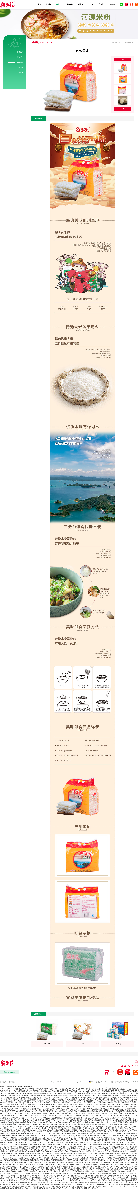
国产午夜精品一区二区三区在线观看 (127, 1093)
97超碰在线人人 (121, 1139)
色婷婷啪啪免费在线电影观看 (79, 1179)
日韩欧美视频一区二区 (11, 1115)
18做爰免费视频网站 (11, 1161)
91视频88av (128, 1164)
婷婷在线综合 (33, 1168)
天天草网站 (12, 1117)
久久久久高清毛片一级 (54, 1171)
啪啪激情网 (23, 1182)
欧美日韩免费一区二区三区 (108, 1173)
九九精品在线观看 (71, 1101)
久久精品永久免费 (81, 1092)
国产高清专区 (61, 1119)
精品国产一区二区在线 (82, 1180)
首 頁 (39, 4)
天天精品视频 (77, 1115)
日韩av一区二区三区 (84, 1142)
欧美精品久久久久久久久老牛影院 (99, 1179)
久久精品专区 (113, 1148)
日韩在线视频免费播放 (72, 1151)
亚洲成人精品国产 (35, 1170)
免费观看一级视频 (50, 1119)
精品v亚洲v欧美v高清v (93, 1093)
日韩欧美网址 (28, 1130)
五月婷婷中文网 (84, 1113)
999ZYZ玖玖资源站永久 (16, 1164)
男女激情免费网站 (41, 1093)
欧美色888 (91, 1101)
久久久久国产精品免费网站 (23, 1179)
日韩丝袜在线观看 (66, 1117)
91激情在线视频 (92, 1102)
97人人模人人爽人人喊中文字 (114, 1184)
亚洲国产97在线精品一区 (105, 1177)
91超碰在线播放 (96, 1159)
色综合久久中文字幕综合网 (28, 1157)
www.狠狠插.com (123, 1173)
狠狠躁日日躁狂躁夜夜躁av (81, 1159)
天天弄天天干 (98, 1150)
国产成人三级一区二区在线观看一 (47, 1113)
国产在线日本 (95, 1188)
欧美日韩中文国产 (46, 1097)
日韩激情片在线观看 (30, 1112)
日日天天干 (65, 1179)
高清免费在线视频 (10, 1124)
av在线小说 (27, 1102)
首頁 (116, 42)
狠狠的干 (100, 1135)
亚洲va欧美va (73, 1097)
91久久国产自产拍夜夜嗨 (88, 1135)
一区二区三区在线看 (14, 1144)
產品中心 (59, 4)
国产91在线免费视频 (87, 1124)
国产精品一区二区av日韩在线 (60, 1128)
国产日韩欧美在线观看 (109, 1180)
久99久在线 (105, 1142)
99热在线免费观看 (88, 1175)
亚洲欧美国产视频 (16, 1171)
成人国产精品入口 (25, 1110)
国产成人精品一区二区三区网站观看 (74, 1093)
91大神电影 (8, 1166)
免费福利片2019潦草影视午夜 (20, 1170)
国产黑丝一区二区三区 (103, 1151)
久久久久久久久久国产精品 (118, 1179)
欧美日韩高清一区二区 (102, 1124)
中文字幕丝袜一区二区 (96, 1162)
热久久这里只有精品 (94, 1092)
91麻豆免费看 (53, 1135)
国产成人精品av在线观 (102, 1119)
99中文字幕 (14, 1090)
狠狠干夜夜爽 (36, 1179)
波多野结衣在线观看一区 (8, 1130)
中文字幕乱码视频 (128, 1186)
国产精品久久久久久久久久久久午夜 (116, 1104)
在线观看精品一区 (63, 1182)
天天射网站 (74, 1177)
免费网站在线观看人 (7, 1122)
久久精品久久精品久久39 (90, 1137)
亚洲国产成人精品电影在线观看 (126, 1155)
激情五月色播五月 (125, 1124)
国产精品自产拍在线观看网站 (60, 1102)
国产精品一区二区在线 (121, 1170)
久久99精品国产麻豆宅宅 (115, 1097)
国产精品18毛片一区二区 (49, 1182)
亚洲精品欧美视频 (72, 1161)
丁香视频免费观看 (36, 1095)
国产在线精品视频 (33, 1108)
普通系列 (20, 67)
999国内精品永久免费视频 (102, 1141)
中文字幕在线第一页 (96, 1112)
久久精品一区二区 (17, 1173)
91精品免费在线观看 (8, 1131)
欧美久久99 (62, 1161)
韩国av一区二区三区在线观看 (120, 1162)
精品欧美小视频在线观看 (86, 1122)
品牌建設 (70, 4)
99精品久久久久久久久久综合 (76, 1150)
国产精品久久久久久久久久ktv (84, 1155)
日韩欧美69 (9, 1104)
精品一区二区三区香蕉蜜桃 (129, 1175)
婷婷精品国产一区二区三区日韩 (120, 1142)
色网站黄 (58, 1188)
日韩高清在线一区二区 (32, 1104)
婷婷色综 (132, 1135)
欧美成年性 (101, 1170)
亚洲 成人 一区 (23, 1090)
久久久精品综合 (68, 1115)
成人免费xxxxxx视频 (68, 1188)
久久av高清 (82, 1102)
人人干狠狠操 (74, 1102)
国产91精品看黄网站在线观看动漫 (59, 1106)
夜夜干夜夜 (132, 1128)
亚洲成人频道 (124, 1135)
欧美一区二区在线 (27, 1142)
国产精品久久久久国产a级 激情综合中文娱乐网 (95, 1126)
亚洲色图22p (4, 1150)
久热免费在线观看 (100, 1157)
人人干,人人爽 (111, 1182)
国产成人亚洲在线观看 (102, 1101)
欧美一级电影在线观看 (41, 1155)
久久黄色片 (91, 1128)
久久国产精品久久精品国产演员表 (19, 1139)
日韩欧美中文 (101, 1161)
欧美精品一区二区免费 (87, 1144)
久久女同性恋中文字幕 (62, 1142)
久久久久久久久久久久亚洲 (14, 1102)
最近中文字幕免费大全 (15, 1150)
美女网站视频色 (42, 1157)
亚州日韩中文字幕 (28, 1135)
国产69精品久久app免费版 (43, 1121)
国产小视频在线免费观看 (84, 1131)
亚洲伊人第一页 (97, 1142)
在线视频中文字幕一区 (102, 1144)
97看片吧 (55, 1095)
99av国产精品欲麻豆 (76, 1106)
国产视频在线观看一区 (125, 1137)
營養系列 (20, 57)
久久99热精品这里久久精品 (37, 1146)
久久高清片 (39, 1090)
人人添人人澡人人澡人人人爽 (117, 1113)
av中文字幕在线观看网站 (116, 1110)
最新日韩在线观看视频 (118, 1171)
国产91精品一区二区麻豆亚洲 (41, 1102)
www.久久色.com (65, 1177)
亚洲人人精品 (99, 1122)
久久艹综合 (131, 1115)
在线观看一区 (81, 1121)
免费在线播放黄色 (125, 1153)
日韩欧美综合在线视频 (7, 1151)
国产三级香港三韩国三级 (96, 1186)
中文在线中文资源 (16, 1128)
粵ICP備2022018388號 (130, 1082)
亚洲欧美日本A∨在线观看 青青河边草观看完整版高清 (55, 1126)
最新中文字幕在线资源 (13, 1121)
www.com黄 (17, 1097)
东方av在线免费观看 (16, 1112)
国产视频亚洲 (31, 1099)
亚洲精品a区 (6, 1119)
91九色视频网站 (132, 1095)
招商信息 (113, 4)
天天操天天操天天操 (51, 1164)
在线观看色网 (73, 1110)
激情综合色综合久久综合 (70, 1112)
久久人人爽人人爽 (48, 1142)
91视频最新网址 (107, 1095)
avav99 (83, 1090)
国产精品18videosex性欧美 (44, 1131)
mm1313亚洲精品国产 (101, 1155)
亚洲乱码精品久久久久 (12, 1110)
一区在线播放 (101, 1102)
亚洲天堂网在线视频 (39, 1130)
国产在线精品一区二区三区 (45, 1112)
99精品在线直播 (89, 1171)
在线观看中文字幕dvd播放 (71, 1141)
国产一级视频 (51, 1108)
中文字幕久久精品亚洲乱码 (121, 1106)
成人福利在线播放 (75, 1124)
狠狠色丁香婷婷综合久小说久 (51, 1139)
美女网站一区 (50, 1188)
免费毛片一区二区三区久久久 (18, 1180)
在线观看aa (65, 1173)
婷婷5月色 (73, 1131)
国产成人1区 (105, 1093)
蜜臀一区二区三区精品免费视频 (25, 1093)
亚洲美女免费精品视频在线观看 (58, 1184)
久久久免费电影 (78, 1171)
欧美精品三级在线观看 (118, 1141)
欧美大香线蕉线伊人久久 (102, 1171)
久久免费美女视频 (110, 1175)
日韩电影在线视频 (16, 1135)
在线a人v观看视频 (63, 1170)
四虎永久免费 (102, 1108)
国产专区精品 (31, 1101)
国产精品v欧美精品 (114, 1108)
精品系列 (128, 42)
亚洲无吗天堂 (65, 1139)
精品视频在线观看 (69, 1153)
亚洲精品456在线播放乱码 (104, 1166)
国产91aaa (114, 1137)
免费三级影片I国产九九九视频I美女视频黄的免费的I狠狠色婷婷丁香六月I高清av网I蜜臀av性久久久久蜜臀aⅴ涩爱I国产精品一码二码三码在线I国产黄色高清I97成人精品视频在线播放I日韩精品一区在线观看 (62, 1088)
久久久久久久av (69, 1175)
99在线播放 (32, 1090)
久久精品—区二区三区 (102, 1139)
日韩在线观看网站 (112, 1128)
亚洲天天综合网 (118, 1092)
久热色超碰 (109, 1106)
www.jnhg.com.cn (67, 1082)
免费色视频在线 (120, 1121)
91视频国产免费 (58, 1153)
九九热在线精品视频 (33, 1177)
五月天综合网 (76, 1126)
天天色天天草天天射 (49, 1175)
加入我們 (102, 4)
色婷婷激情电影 (17, 1146)
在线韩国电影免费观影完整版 (30, 1144)
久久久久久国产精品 (8, 1186)
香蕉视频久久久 (74, 1182)
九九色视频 (107, 1162)
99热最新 (69, 1159)
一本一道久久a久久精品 (36, 1119)
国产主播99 (50, 1130)
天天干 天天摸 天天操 (98, 1106)
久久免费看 (84, 1162)
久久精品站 (55, 1161)
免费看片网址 (73, 1142)
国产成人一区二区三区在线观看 (95, 1153)
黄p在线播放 (50, 1148)
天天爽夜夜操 (79, 1188)
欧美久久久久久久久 (7, 1095)
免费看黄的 (6, 1128)
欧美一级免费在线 (9, 1093)
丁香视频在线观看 (94, 1173)
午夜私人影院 (114, 1144)
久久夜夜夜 (40, 1164)
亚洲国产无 (58, 1112)
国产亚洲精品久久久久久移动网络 (93, 1184)
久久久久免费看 (83, 1099)
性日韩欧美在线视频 (130, 1150)
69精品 (62, 1092)
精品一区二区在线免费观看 (97, 1099)
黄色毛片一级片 (41, 1148)
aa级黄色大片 (131, 1144)
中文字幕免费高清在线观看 (87, 1161)
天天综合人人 (119, 1150)
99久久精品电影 (30, 1148)
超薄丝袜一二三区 (42, 1099)
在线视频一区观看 (80, 1168)
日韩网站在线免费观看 (18, 1133)
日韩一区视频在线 (121, 1115)
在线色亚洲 (77, 1095)
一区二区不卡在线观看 (88, 1104)
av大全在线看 (63, 1144)
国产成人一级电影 (37, 1153)
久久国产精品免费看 (24, 1137)
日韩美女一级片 (37, 1110)
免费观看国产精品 (38, 1186)
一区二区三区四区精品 (61, 1124)
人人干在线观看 (125, 1108)
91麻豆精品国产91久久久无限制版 (69, 1186)
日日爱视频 (130, 1113)
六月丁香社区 (74, 1173)
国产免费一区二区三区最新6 (29, 1126)
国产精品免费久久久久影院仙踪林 (117, 1157)
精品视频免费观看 (45, 1104)
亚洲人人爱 (60, 1168)
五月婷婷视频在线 (6, 1177)
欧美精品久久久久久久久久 (80, 1130)
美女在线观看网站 (112, 1099)
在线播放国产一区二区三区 (101, 1146)
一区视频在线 (109, 1170)
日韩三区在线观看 (40, 1188)
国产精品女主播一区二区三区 (128, 1148)
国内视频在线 (41, 1171)
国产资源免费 (117, 1131)
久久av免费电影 (70, 1092)
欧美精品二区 (4, 1157)
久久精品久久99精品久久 (88, 1151)
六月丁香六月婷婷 (50, 1133)
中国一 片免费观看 (37, 1166)
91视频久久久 (26, 1166)
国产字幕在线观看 (54, 1092)
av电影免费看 (94, 1113)
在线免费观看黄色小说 (34, 1151)
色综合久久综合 (127, 1131)
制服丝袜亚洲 (97, 1131)
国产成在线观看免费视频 (26, 1161)
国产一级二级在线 (109, 1115)
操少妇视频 (52, 1099)
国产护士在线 (62, 1164)
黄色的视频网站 (89, 1139)
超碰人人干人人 (49, 1090)
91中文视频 (43, 1108)
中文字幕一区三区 (73, 1157)
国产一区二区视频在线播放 (65, 1180)
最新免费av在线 (71, 1121)
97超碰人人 (6, 1108)
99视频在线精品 (93, 1164)
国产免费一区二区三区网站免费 (105, 1090)
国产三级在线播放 (132, 1166)
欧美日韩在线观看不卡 (32, 1106)
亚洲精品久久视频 (109, 1150)
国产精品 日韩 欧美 (118, 1122)
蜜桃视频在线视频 (48, 1110)
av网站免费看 (56, 1117)
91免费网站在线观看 (24, 1153)
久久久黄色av (82, 1110)
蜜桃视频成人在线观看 (16, 1184)
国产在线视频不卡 (58, 1137)
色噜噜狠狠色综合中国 (31, 1173)
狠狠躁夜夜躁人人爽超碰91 (63, 1130)
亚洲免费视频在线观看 (102, 1148)
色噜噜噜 (25, 1146)
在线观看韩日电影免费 (112, 1153)
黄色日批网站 (90, 1090)
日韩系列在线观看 (48, 1124)
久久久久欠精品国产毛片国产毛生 (61, 1104)
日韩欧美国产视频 (23, 1159)
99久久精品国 (107, 1135)
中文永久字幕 (103, 1113)
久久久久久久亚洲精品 (71, 1099)
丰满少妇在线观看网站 (62, 1110)
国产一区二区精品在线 (120, 1095)
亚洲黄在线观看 (121, 1180)
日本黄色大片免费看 (34, 1182)
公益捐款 (91, 4)
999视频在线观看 (53, 1144)
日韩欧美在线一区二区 (87, 1141)
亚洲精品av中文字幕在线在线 (32, 1141)
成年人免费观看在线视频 (21, 1122)
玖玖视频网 (44, 1092)
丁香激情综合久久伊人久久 (33, 1117)
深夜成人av (25, 1119)
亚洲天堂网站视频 (107, 1159)
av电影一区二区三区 (79, 1117)
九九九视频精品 (133, 1157)
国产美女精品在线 (34, 1092)
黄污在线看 (122, 1144)
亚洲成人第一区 (133, 1097)
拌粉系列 (20, 52)
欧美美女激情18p (46, 1137)
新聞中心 (80, 4)
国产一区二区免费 (95, 1180)
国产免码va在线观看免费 (121, 1159)
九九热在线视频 (42, 1180)
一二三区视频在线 (24, 1095)
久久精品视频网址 (104, 1137)
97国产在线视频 (88, 1146)
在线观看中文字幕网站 (87, 1157)
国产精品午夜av (133, 1104)
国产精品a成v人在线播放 (74, 1133)
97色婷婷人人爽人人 (10, 1162)
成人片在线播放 (82, 1101)
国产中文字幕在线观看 (124, 1133)
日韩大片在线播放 (84, 1112)
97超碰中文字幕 (46, 1128)
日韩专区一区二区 (28, 1150)
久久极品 (37, 1128)
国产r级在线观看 (127, 1101)
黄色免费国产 (47, 1095)
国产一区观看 (57, 1173)
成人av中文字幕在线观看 (49, 1170)
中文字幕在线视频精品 (20, 1177)
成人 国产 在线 (82, 1164)
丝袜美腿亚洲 (77, 1146)
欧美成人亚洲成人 (74, 1144)
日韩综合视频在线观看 (100, 1097)
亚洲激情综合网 (14, 1182)
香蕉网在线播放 (77, 1137)
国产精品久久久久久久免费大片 (123, 1177)
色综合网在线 (46, 1117)
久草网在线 (108, 1122)
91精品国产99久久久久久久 (53, 1115)
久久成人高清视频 (36, 1175)
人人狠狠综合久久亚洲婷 (111, 1112)
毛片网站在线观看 (60, 1148)
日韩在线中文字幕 (107, 1092)
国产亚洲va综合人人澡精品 (118, 1119)
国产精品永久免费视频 (17, 1106)
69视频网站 (76, 1104)
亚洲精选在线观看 (41, 1184)
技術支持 (12, 1082)
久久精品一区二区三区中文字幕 (51, 1179)
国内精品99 (69, 1095)
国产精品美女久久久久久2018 (24, 1188)
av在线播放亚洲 (61, 1133)
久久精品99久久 (30, 1131)
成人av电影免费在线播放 (59, 1150)
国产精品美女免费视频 (99, 1182)
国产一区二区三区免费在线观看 (23, 1155)
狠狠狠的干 (84, 1186)
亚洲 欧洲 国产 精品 (79, 1108)
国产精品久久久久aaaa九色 (70, 1122)
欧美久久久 (58, 1090)
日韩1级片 (9, 1092)
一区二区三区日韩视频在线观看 (116, 1161)
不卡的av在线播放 (61, 1157)
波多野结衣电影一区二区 (54, 1146)
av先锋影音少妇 (37, 1124)
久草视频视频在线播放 (24, 1124)
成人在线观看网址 (18, 1148)
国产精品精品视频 (85, 1182)
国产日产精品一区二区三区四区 (35, 1115)
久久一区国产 (56, 1097)
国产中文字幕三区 (88, 1133)
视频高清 (15, 1168)
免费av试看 (116, 1135)
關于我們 (48, 4)
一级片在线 (7, 1173)
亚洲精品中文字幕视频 (20, 1099)
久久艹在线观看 (107, 1131)
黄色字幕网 (89, 1150)
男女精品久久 (48, 1101)
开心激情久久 (45, 1141)
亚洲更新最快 (13, 1137)
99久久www (93, 1170)
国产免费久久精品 (9, 1188)
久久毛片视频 (116, 1117)
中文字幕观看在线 (28, 1128)
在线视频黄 (40, 1101)
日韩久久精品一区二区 (76, 1166)
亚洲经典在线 (39, 1161)
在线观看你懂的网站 (126, 1112)
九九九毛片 (20, 1117)
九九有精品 (112, 1155)
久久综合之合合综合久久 (43, 1150)
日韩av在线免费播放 (6, 1097)
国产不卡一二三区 (108, 1121)
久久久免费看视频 (121, 1168)
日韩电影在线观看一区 (73, 1162)
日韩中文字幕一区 (67, 1171)
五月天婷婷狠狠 (123, 1128)
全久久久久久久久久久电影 (28, 1113)
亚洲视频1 (74, 1139)
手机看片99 (61, 1095)
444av (125, 1097)
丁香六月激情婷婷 (20, 1151)
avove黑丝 (80, 1139)
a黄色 (133, 1124)
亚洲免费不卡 (87, 1115)
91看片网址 (47, 1161)
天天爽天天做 (52, 1180)
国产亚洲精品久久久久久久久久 (91, 1095)
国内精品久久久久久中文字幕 (71, 1090)
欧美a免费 (33, 1122)
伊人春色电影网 (16, 1119)
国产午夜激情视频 (115, 1101)
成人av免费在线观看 (12, 1113)
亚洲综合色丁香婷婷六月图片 (120, 1146)
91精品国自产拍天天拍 (30, 1171)
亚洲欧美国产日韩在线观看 (61, 1131)
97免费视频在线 (101, 1128)
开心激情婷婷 (5, 1106)
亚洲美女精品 (83, 1173)
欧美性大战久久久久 (92, 1117)
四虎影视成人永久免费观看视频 (17, 1101)
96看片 (16, 1095)
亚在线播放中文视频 (119, 1166)
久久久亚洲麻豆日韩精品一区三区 (97, 1110)
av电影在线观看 (99, 1175)
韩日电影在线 (100, 1104)
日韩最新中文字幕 (54, 1155)
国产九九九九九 (68, 1146)
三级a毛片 (87, 1188)
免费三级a (59, 1099)
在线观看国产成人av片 (85, 1097)
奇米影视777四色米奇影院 (64, 1108)
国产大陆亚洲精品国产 (118, 1164)
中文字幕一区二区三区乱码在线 (69, 1113)
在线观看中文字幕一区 (67, 1155)
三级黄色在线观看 (105, 1117)
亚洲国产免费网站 (121, 1090)
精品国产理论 (20, 1131)
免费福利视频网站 (124, 1099)
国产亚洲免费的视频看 (45, 1173)
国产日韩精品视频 (6, 1099)
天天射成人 (65, 1097)
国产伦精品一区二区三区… (25, 1162)
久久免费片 (51, 1157)
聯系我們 (3, 1082)
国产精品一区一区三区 (42, 1135)
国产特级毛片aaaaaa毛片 (118, 1151)
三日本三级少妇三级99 (58, 1121)
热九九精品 (73, 1170)
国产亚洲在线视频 (59, 1101)
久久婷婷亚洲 (41, 1122)
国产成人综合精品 (83, 1170)
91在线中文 (19, 1130)
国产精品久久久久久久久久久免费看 (118, 1102)
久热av (119, 1175)
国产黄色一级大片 (89, 1166)
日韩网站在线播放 (56, 1141)
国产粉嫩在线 (43, 1106)
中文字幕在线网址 (89, 1119)
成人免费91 (43, 1144)
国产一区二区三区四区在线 (74, 1119)
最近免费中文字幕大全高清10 (125, 1182)
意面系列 (20, 73)
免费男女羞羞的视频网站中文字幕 (105, 1133)
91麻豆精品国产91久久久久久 (105, 1168)
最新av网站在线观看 (121, 1130)
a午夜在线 (129, 1141)
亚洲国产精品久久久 (27, 1121)
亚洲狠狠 (81, 1177)
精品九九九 (78, 1175)
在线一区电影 (80, 1153)
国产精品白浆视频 (97, 1115)
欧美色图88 (59, 1175)
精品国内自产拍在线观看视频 (30, 1097)
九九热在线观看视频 (131, 1121)
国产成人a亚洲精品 (90, 1177)
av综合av (58, 1122)
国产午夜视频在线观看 (11, 1153)
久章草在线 (131, 1090)
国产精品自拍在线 (29, 1184)
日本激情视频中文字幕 (21, 1092)
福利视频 (112, 1093)
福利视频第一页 (51, 1168)
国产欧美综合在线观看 (23, 1175)
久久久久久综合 (19, 1104)
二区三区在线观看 (36, 1139)
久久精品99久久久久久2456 (18, 1108)
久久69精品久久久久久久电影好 (121, 1126)
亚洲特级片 (42, 1168)
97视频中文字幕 (7, 1148)
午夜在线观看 (16, 1142)
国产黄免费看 (32, 1180)
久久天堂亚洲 (75, 1135)
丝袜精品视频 (91, 1168)
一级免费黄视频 (23, 1168)
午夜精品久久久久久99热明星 (34, 1133)
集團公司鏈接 (9, 1072)
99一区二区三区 (14, 1157)
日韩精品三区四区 (49, 1166)
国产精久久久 (36, 1137)
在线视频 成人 (50, 1122)
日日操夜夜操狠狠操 (62, 1166)
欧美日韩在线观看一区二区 (78, 1128)
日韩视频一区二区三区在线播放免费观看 (102, 1130)
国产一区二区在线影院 (55, 1093)
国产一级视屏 (17, 1166)
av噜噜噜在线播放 (47, 1151)
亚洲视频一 (6, 1112)
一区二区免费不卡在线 (52, 1186)
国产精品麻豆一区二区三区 (113, 1186)
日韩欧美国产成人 (5, 1168)
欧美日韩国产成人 (59, 1151)
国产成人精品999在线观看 (94, 1121)
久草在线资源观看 (104, 1164)
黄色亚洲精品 (48, 1153)
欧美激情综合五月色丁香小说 (50, 1177)
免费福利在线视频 (88, 1148)
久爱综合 (113, 1139)
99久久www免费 (72, 1164)
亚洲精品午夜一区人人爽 (38, 1159)
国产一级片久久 (69, 1168)
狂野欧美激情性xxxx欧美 (74, 1148)
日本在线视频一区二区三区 (9, 1159)
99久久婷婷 (68, 1137)
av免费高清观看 (114, 1124)
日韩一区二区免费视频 (75, 1184)
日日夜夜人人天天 (92, 1108)
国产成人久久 (37, 1142)
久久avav (21, 1115)
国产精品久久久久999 (41, 1162)
